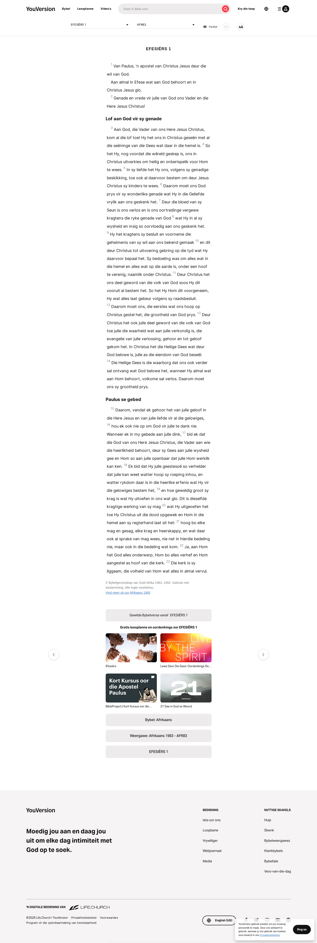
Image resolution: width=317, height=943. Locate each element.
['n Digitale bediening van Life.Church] (158, 905)
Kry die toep (246, 8)
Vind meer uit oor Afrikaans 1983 (128, 592)
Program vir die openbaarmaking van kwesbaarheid (61, 922)
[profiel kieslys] (282, 8)
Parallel (210, 27)
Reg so (302, 929)
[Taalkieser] (266, 8)
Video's (106, 8)
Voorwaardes (109, 917)
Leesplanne (85, 8)
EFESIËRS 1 (100, 24)
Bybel (66, 8)
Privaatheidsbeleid (83, 917)
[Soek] (169, 8)
